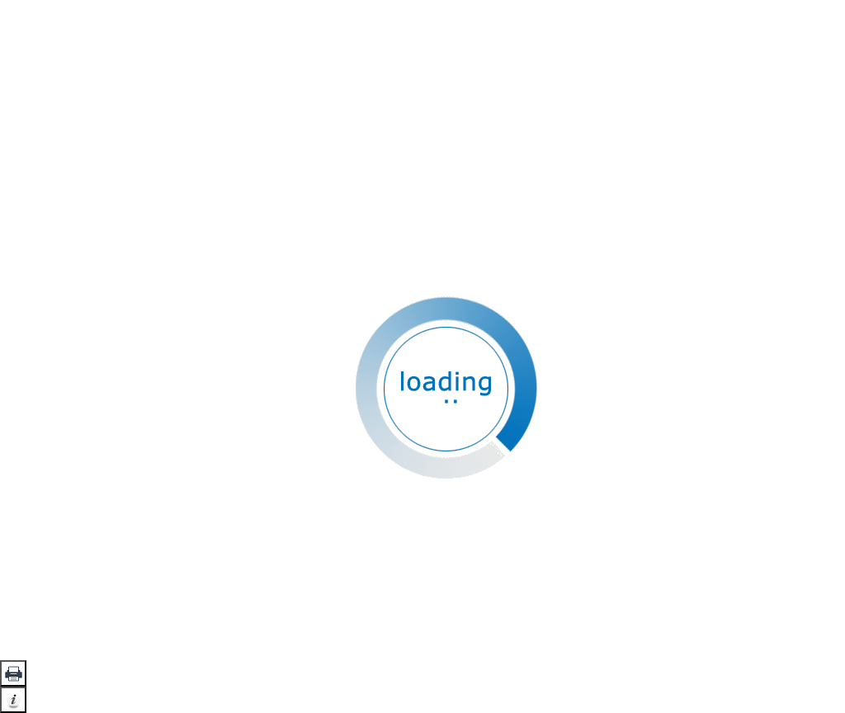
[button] (13, 673)
